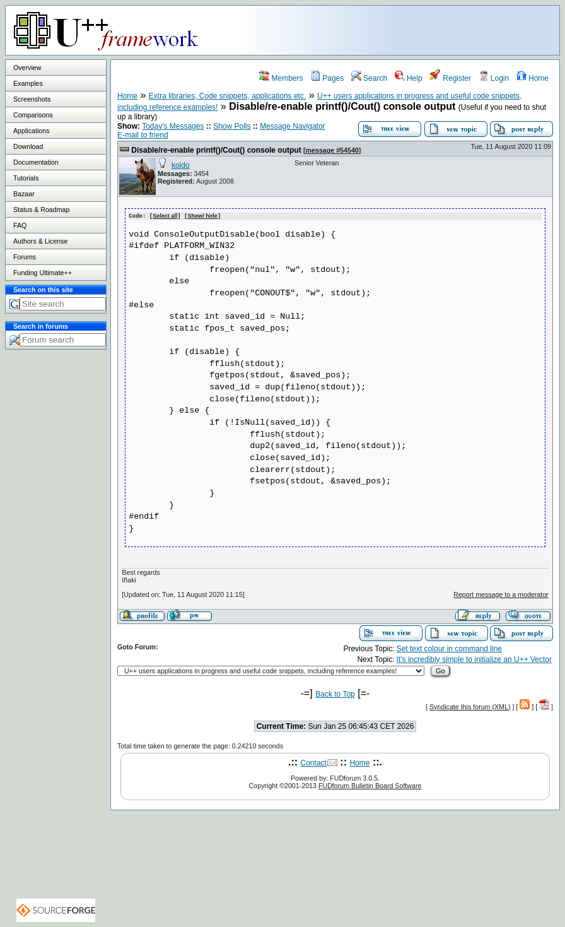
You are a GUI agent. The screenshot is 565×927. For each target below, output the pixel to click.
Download (28, 146)
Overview (27, 67)
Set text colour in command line (449, 648)
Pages (327, 78)
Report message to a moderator (500, 594)
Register (450, 78)
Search (369, 78)
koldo (181, 165)
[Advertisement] (401, 30)
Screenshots (31, 99)
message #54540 (332, 150)
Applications (31, 130)
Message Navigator (292, 126)
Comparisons (33, 115)
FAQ (19, 225)
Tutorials (25, 178)
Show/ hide (202, 216)
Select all (165, 216)
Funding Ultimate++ (42, 272)
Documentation (36, 162)
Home (532, 78)
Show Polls (231, 126)
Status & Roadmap (41, 209)
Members (281, 78)
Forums (24, 257)
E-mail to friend (142, 135)
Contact (314, 762)
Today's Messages (173, 126)
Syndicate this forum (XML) (470, 706)
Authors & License (40, 241)
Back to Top (334, 693)
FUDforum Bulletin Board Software (369, 785)
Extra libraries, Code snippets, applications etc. (227, 96)
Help (408, 78)
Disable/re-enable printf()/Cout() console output (216, 150)
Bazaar (24, 194)
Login (494, 78)
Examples (28, 83)
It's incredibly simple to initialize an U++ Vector (474, 658)
